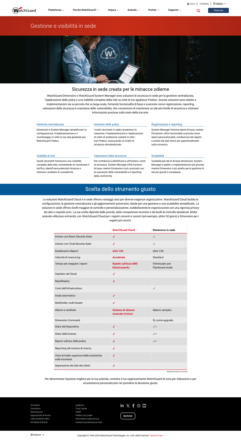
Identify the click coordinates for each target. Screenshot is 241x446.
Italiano (219, 3)
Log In (192, 3)
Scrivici (127, 415)
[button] (198, 10)
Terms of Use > (157, 435)
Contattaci (204, 3)
